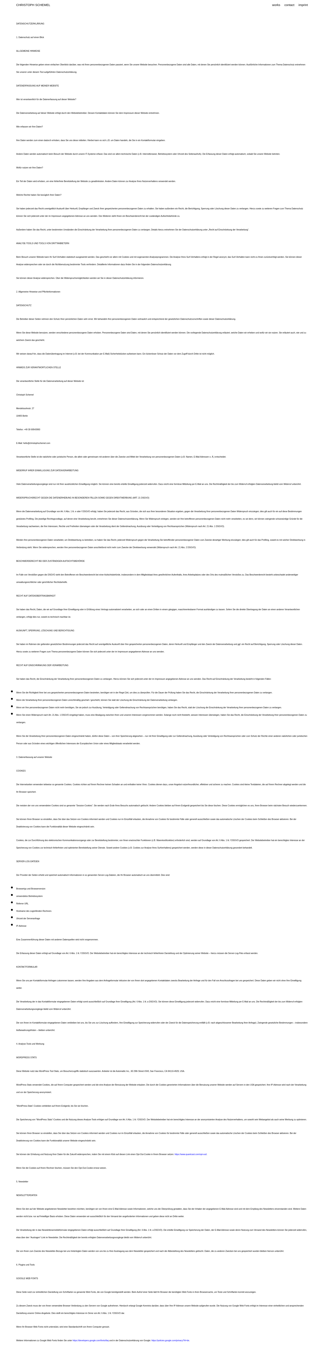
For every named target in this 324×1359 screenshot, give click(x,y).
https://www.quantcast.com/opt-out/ (191, 1154)
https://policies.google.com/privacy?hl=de (170, 1340)
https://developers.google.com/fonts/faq (91, 1340)
